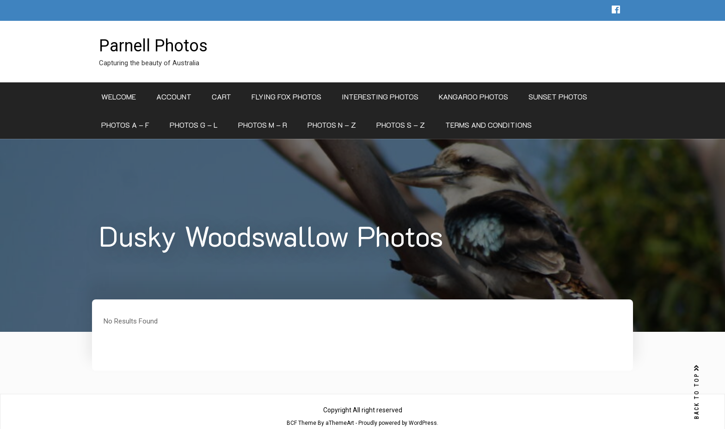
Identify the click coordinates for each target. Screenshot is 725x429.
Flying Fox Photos (286, 96)
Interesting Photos (380, 96)
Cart (221, 96)
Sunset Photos (557, 96)
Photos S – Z (400, 125)
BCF (292, 423)
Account (173, 96)
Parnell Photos (153, 46)
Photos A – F (125, 125)
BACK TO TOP (697, 392)
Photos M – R (262, 125)
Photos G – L (194, 125)
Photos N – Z (331, 125)
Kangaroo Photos (473, 96)
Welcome (118, 96)
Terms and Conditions (488, 125)
